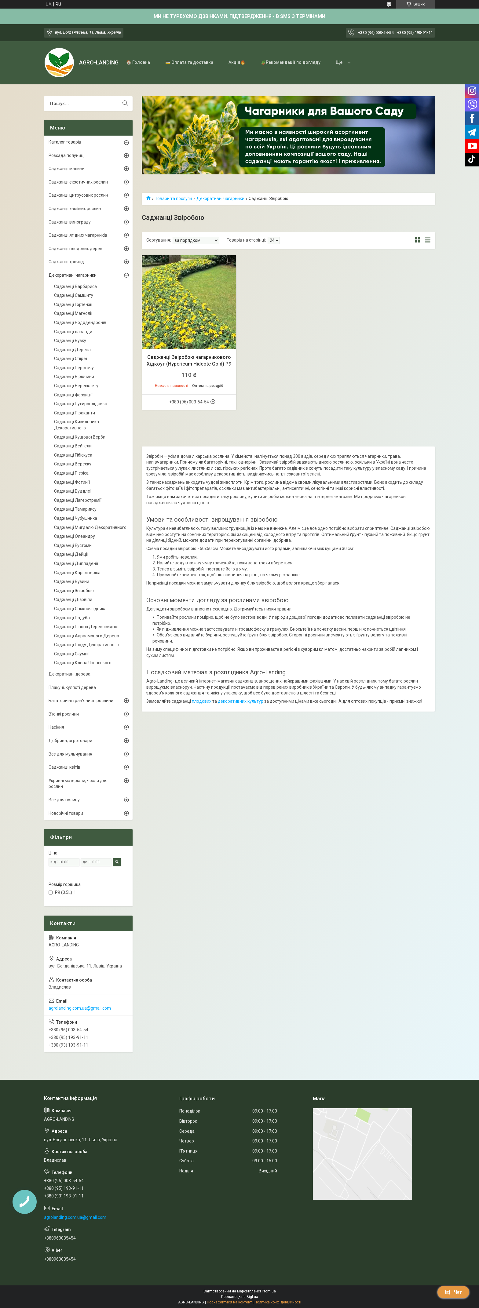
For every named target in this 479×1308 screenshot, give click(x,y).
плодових (201, 701)
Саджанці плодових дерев (75, 248)
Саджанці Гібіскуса (73, 455)
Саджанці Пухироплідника (80, 403)
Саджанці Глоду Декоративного (86, 644)
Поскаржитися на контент (229, 1302)
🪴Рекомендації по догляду (290, 62)
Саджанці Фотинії (72, 482)
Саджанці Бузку (70, 340)
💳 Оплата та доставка (189, 62)
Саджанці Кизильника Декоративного (76, 424)
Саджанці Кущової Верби (79, 437)
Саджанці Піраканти (74, 412)
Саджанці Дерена (72, 349)
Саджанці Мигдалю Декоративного (90, 527)
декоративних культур (240, 701)
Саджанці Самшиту (73, 295)
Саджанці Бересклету (76, 385)
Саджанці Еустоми (73, 545)
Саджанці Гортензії (73, 304)
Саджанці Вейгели (73, 445)
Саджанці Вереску (72, 463)
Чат (453, 1292)
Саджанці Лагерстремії (77, 500)
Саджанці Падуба (72, 617)
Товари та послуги (173, 198)
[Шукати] (125, 103)
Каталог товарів (65, 142)
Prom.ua (269, 1291)
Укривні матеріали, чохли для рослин (78, 783)
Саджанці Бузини (71, 581)
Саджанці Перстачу (74, 367)
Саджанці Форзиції (73, 394)
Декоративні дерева (69, 674)
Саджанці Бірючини (74, 376)
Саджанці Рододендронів (80, 322)
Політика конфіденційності (277, 1302)
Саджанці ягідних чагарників (78, 235)
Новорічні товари (66, 813)
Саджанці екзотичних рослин (78, 182)
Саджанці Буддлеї (72, 491)
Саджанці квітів (64, 767)
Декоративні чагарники (220, 198)
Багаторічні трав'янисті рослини (81, 700)
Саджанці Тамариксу (75, 509)
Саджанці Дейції (71, 554)
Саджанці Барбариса (75, 286)
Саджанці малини (67, 168)
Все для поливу (64, 799)
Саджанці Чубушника (75, 518)
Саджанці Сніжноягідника (80, 608)
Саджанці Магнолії (73, 313)
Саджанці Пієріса (71, 473)
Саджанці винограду (70, 222)
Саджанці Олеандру (74, 536)
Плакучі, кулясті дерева (72, 687)
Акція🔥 (237, 62)
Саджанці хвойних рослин (75, 208)
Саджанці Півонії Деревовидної (86, 626)
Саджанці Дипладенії (76, 563)
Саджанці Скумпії (72, 653)
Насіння (56, 727)
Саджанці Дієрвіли (73, 599)
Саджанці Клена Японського (83, 662)
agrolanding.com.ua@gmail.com (80, 1008)
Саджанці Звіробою (74, 590)
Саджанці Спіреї (70, 358)
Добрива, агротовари (70, 740)
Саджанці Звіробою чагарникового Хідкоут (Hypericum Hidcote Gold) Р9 (189, 360)
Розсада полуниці (67, 155)
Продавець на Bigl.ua (239, 1297)
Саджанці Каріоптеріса (77, 572)
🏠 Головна (138, 62)
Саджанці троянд (66, 261)
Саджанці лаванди (73, 331)
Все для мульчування (70, 754)
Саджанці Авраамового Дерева (86, 635)
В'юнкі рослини (64, 714)
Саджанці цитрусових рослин (78, 195)
